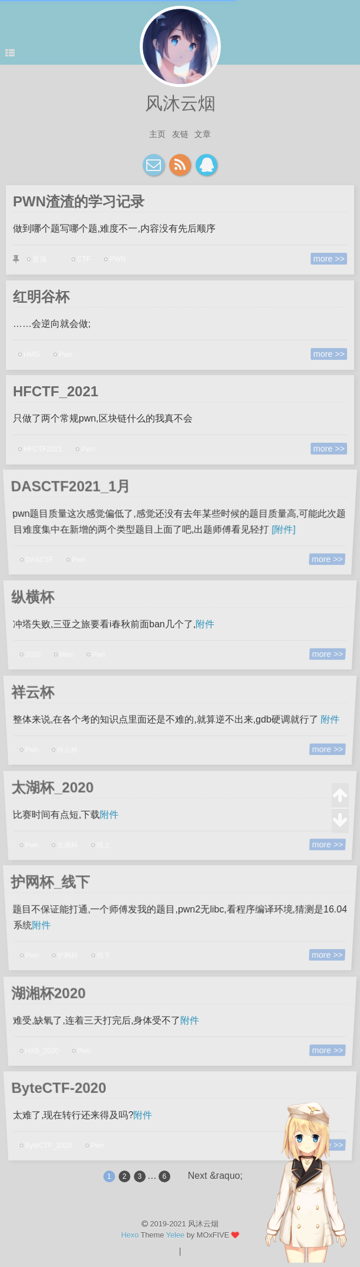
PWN (116, 259)
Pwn (63, 354)
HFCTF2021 (40, 449)
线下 (107, 951)
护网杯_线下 (45, 882)
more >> (331, 258)
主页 (157, 134)
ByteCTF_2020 (52, 1142)
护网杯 (72, 951)
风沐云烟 (180, 103)
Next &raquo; (215, 1176)
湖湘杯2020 (44, 993)
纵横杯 (28, 598)
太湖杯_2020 (48, 788)
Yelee (175, 1235)
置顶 (36, 259)
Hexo (130, 1235)
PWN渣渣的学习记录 (80, 202)
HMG (29, 354)
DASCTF (45, 556)
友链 (180, 134)
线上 (106, 841)
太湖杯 (71, 841)
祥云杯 (28, 692)
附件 (205, 624)
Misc (70, 652)
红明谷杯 (43, 297)
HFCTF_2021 (57, 392)
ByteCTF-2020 (54, 1089)
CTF (82, 259)
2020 (37, 652)
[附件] (282, 529)
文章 (202, 134)
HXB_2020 (46, 1048)
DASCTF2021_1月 (65, 486)
